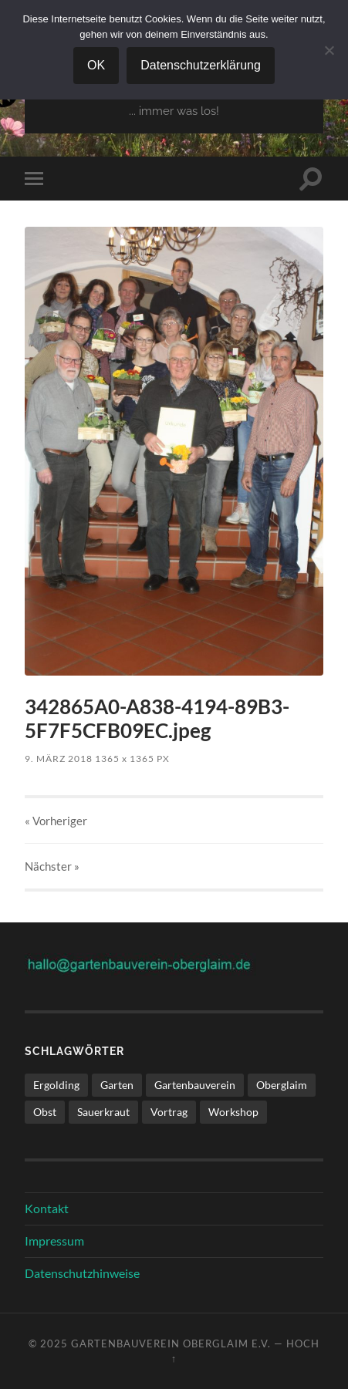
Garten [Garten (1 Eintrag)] (116, 1084)
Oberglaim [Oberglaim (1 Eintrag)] (281, 1084)
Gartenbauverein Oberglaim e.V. (171, 1343)
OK (96, 65)
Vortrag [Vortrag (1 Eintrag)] (169, 1111)
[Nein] (328, 50)
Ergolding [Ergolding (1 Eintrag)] (56, 1084)
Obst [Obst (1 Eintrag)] (44, 1111)
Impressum (54, 1240)
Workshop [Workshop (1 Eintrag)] (233, 1111)
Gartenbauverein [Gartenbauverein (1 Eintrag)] (194, 1084)
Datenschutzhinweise (82, 1273)
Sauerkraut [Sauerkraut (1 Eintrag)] (103, 1111)
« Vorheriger (56, 821)
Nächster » (52, 866)
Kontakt (47, 1208)
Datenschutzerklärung (200, 65)
